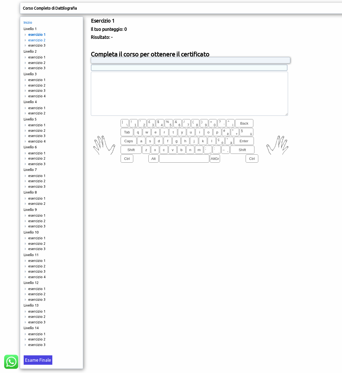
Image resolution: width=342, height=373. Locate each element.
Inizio (28, 22)
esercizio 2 (36, 40)
